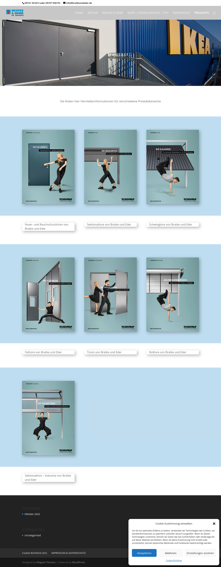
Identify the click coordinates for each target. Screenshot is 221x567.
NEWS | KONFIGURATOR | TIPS (147, 13)
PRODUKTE (201, 13)
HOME (79, 13)
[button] (214, 523)
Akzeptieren (144, 553)
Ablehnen (170, 553)
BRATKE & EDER (112, 13)
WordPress (78, 562)
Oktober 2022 (32, 514)
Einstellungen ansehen (200, 553)
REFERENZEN (181, 13)
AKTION (93, 13)
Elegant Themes (46, 562)
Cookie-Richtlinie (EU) (34, 553)
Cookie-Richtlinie (174, 560)
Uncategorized (33, 535)
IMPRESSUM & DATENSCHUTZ (68, 553)
